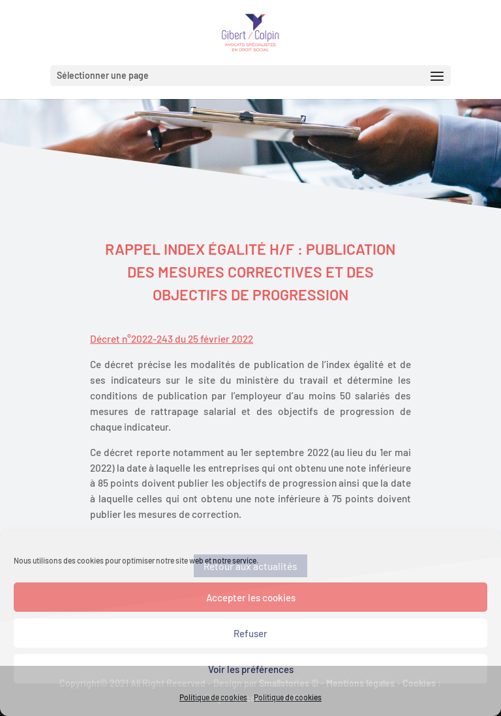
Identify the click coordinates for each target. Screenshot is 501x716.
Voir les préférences (251, 669)
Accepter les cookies (251, 597)
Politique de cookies (213, 697)
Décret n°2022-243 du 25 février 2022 (171, 339)
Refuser (250, 633)
